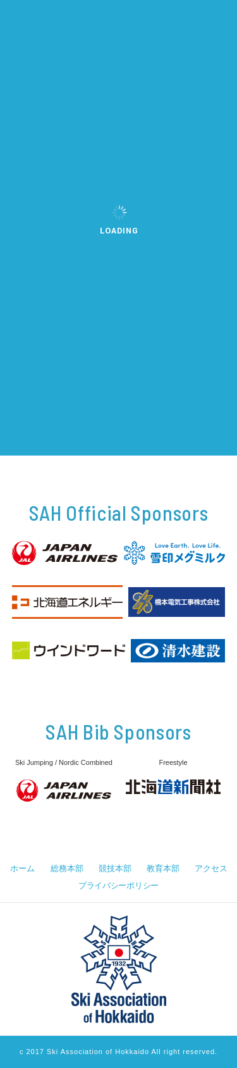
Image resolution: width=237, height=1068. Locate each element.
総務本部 (67, 868)
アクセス (211, 868)
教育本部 (163, 868)
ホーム (22, 868)
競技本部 (115, 868)
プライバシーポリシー (118, 885)
